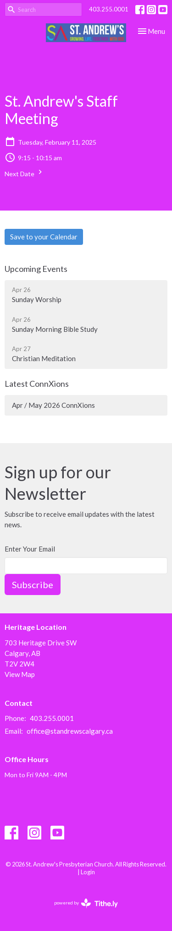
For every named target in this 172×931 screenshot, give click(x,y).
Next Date (24, 173)
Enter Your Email (30, 549)
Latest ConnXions (37, 384)
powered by (86, 903)
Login (88, 872)
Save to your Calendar (44, 237)
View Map (20, 674)
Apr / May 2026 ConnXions (53, 405)
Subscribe (32, 584)
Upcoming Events (36, 269)
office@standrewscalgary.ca (70, 731)
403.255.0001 (108, 9)
